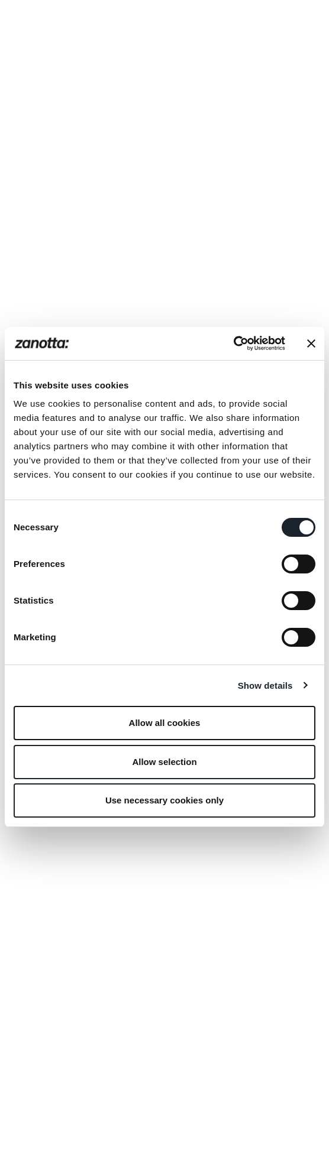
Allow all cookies (165, 723)
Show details (265, 685)
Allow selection (164, 762)
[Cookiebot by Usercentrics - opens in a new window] (233, 343)
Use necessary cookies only (164, 800)
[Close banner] (311, 343)
